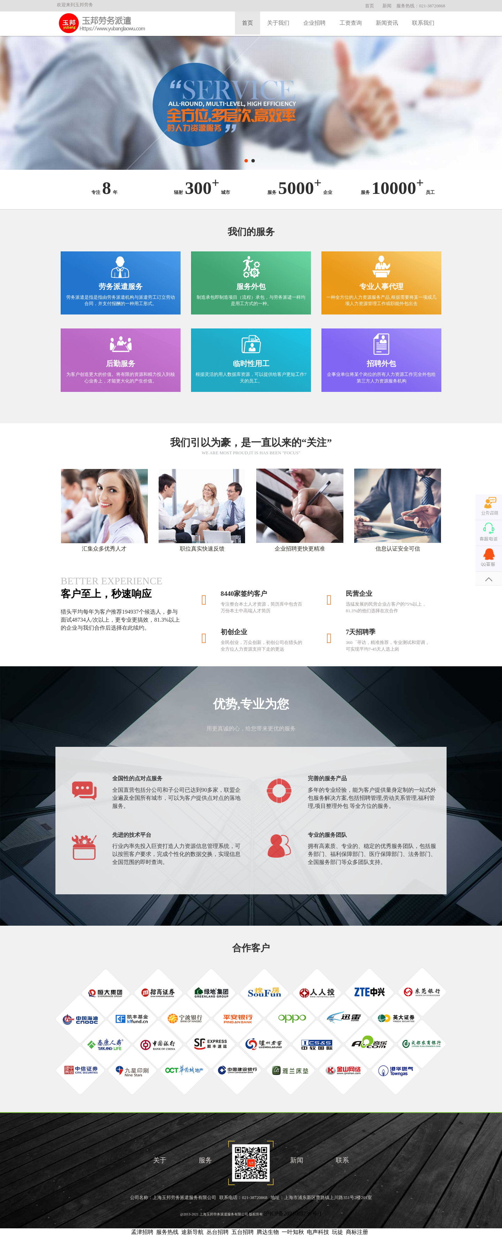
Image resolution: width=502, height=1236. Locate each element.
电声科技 (318, 1232)
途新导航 (192, 1232)
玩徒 (337, 1232)
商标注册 (357, 1232)
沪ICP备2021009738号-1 (293, 1213)
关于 (159, 1160)
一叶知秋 (293, 1232)
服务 (205, 1160)
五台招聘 (242, 1232)
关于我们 (278, 23)
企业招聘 (314, 23)
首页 (369, 5)
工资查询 (351, 23)
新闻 (386, 5)
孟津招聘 (142, 1232)
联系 (342, 1160)
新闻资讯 (387, 23)
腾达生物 (268, 1232)
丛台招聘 (217, 1232)
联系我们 (423, 23)
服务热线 (167, 1232)
